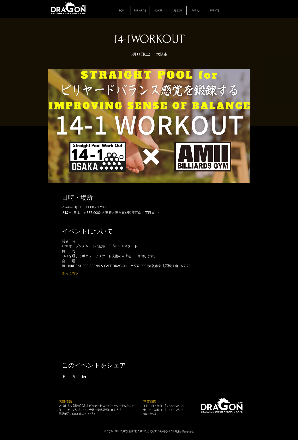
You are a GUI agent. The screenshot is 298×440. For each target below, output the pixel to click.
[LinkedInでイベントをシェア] (84, 376)
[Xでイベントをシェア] (74, 376)
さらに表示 (70, 273)
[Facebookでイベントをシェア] (64, 376)
